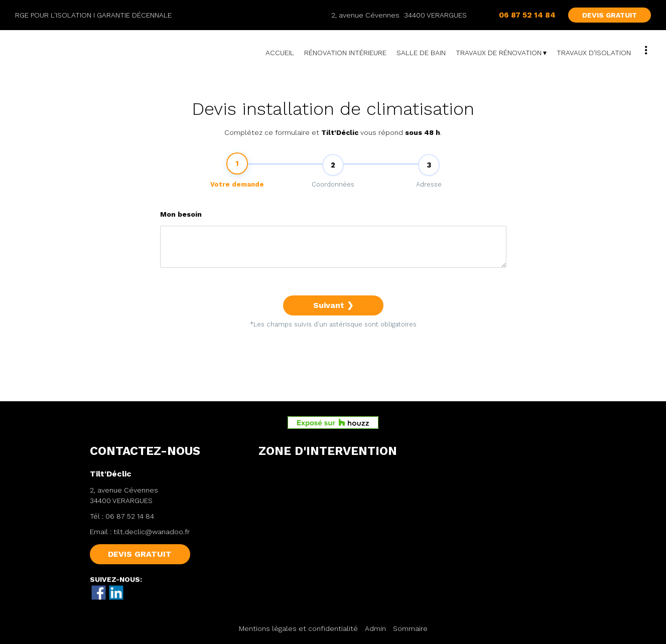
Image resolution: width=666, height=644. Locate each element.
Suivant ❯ (333, 311)
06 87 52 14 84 (129, 516)
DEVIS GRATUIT (609, 15)
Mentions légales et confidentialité (298, 628)
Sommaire (410, 628)
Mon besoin (181, 221)
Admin (375, 628)
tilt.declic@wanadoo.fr (151, 532)
